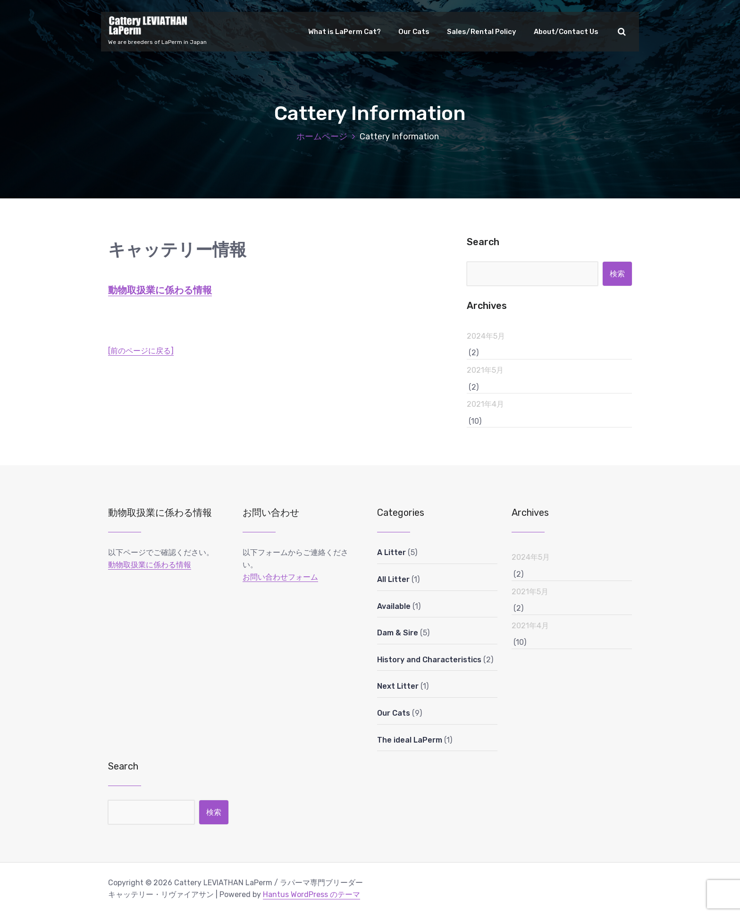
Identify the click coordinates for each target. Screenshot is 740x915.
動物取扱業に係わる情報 (160, 290)
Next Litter (398, 686)
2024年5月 (486, 336)
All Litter (393, 579)
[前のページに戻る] (141, 350)
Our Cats (413, 31)
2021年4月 (485, 404)
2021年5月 (485, 370)
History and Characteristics (429, 659)
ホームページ (321, 136)
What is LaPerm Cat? (344, 31)
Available (394, 606)
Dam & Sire (397, 632)
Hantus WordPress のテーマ (311, 894)
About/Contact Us (566, 31)
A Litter (391, 552)
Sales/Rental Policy (481, 31)
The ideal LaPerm (409, 739)
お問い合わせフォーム (280, 577)
